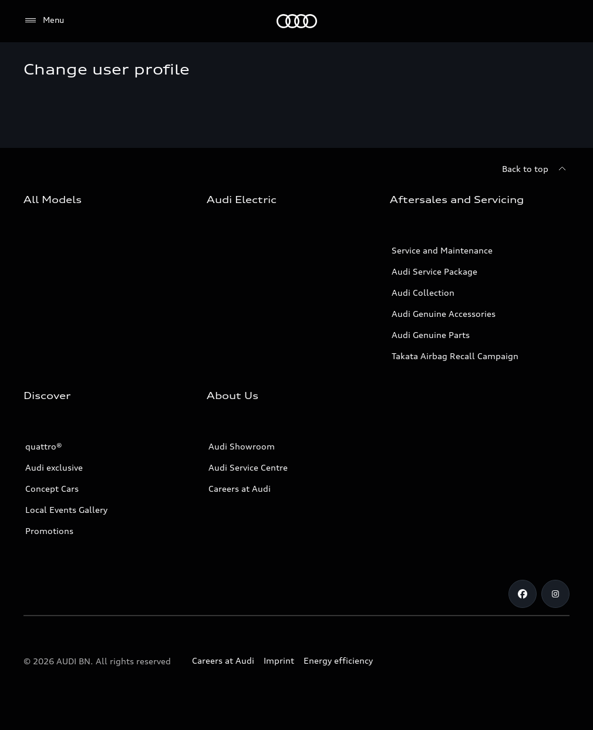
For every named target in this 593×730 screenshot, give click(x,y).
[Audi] (297, 21)
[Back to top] (536, 169)
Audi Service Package (434, 271)
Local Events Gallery (66, 510)
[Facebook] (522, 594)
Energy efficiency (338, 660)
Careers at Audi (239, 489)
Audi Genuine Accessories (444, 314)
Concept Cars (52, 489)
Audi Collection (423, 293)
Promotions (49, 531)
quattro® (43, 446)
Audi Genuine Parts (431, 335)
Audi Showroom (241, 446)
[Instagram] (555, 594)
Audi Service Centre (248, 467)
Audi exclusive (54, 467)
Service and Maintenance (442, 250)
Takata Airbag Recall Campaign (455, 356)
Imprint (279, 660)
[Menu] (43, 20)
